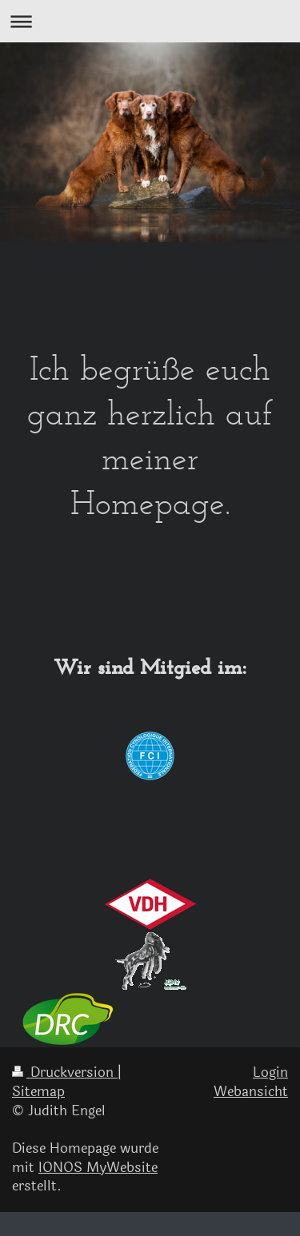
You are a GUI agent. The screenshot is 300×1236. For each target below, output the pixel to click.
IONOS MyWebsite (98, 1167)
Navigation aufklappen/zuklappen (150, 21)
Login (270, 1072)
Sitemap (38, 1091)
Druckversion (65, 1072)
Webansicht (251, 1091)
